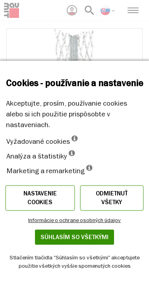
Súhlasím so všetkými (74, 237)
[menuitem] (72, 10)
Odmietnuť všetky (112, 198)
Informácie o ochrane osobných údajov (74, 220)
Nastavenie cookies (40, 198)
